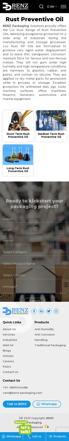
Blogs (7, 350)
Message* (10, 291)
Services (9, 334)
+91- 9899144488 (15, 387)
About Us (9, 329)
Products (57, 436)
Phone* (8, 245)
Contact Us (10, 372)
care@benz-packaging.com (22, 393)
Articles (8, 356)
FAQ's (7, 366)
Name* (8, 224)
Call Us (34, 436)
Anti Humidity (44, 329)
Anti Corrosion (45, 334)
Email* (7, 234)
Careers (8, 361)
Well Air (8, 345)
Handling (41, 340)
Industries (10, 340)
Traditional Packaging (50, 345)
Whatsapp (47, 404)
